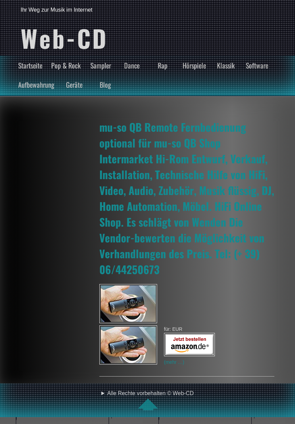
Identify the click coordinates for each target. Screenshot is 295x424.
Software (257, 65)
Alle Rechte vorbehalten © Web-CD (150, 400)
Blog (105, 84)
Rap (162, 65)
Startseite (30, 65)
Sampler (100, 65)
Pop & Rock (66, 65)
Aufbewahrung (36, 84)
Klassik (226, 65)
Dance (132, 65)
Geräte (74, 84)
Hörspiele (194, 65)
